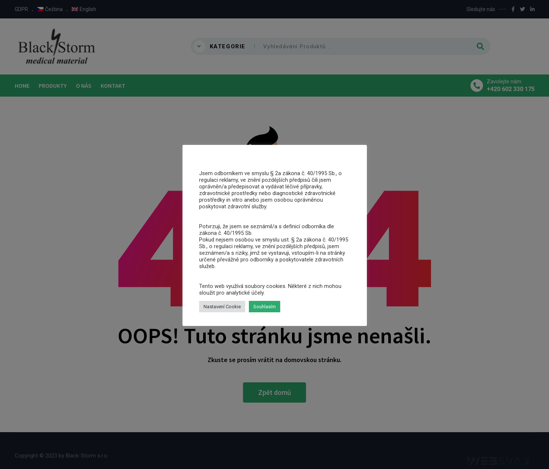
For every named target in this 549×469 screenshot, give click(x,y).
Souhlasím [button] (264, 306)
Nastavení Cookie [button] (222, 306)
